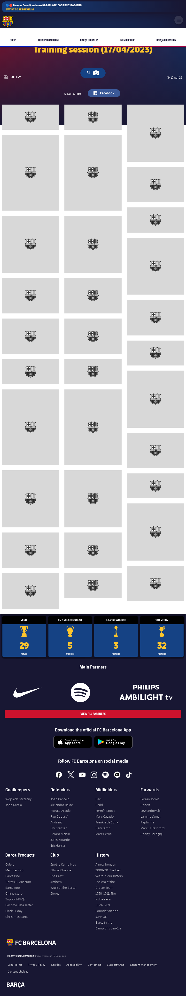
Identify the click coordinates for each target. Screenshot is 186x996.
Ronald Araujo (60, 811)
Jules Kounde (60, 840)
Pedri (99, 805)
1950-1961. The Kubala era (105, 896)
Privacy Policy (36, 964)
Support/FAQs (15, 899)
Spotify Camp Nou (63, 864)
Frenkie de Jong (106, 822)
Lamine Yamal (150, 816)
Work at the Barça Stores (63, 890)
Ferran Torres (149, 799)
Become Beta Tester (19, 905)
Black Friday (14, 911)
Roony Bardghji (151, 834)
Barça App (12, 888)
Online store (14, 893)
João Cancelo (60, 799)
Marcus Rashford (152, 828)
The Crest (56, 876)
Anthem (56, 882)
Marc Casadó (104, 816)
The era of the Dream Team (105, 885)
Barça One (12, 876)
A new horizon (105, 864)
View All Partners (93, 713)
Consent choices (18, 971)
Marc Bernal (103, 834)
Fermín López (105, 811)
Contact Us (94, 964)
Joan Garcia (13, 805)
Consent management (143, 964)
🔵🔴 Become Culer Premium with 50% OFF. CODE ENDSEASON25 (44, 7)
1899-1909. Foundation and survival (106, 911)
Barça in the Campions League (108, 925)
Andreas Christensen (58, 825)
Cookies (56, 964)
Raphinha (147, 822)
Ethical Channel (61, 870)
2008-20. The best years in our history (109, 873)
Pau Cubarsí (59, 816)
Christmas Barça (16, 917)
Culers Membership (14, 867)
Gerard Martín (60, 834)
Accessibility (74, 964)
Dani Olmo (102, 828)
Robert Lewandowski (150, 808)
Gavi (98, 799)
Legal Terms (15, 964)
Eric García (57, 845)
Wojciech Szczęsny (18, 799)
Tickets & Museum (18, 882)
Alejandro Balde (61, 805)
